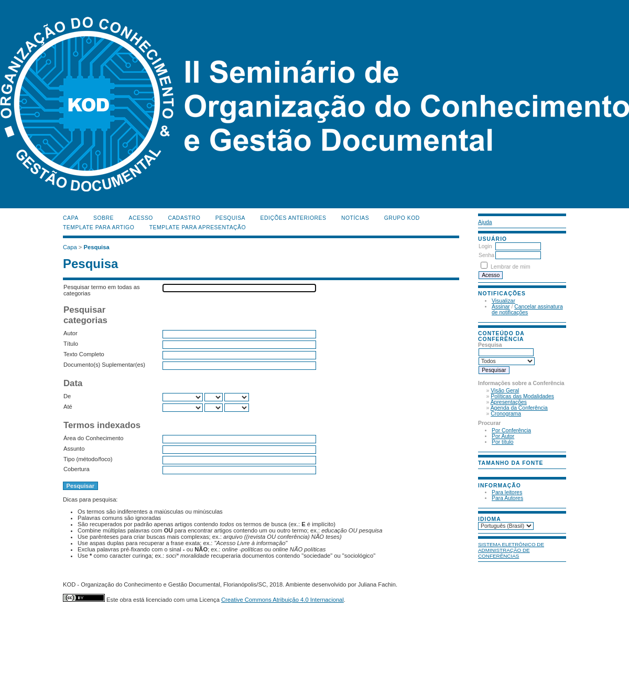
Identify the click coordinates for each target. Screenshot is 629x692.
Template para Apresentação (197, 227)
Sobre (103, 218)
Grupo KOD (402, 218)
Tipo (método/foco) (87, 459)
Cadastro (184, 218)
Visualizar (503, 301)
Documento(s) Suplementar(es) (104, 364)
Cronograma (506, 414)
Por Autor (503, 436)
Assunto (73, 448)
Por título (503, 442)
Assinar (501, 307)
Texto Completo (83, 354)
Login (485, 246)
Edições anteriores (294, 218)
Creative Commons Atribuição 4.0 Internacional (282, 600)
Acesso (141, 218)
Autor (70, 333)
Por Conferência (511, 430)
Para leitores (507, 492)
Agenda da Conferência (519, 408)
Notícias (355, 218)
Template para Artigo (98, 227)
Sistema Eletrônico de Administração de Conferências (511, 550)
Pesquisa (230, 218)
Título (70, 343)
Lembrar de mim (510, 267)
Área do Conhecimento (93, 438)
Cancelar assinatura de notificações (527, 309)
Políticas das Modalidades (522, 396)
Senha (486, 255)
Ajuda (485, 222)
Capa (71, 218)
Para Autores (507, 498)
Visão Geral (505, 390)
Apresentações (509, 402)
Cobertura (76, 469)
